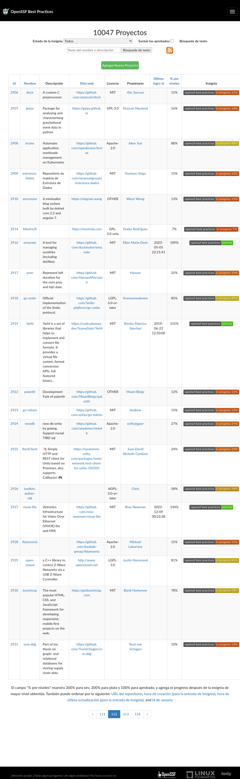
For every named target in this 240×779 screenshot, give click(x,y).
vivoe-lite (30, 507)
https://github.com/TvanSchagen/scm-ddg (86, 649)
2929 (14, 560)
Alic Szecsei (135, 92)
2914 (14, 229)
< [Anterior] (93, 714)
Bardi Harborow (135, 590)
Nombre (30, 83)
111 (102, 714)
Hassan (135, 273)
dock (30, 92)
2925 (14, 449)
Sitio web (87, 83)
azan (30, 273)
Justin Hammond (135, 560)
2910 (14, 199)
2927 (14, 507)
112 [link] (114, 714)
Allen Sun (135, 143)
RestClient (29, 449)
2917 (14, 273)
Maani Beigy (135, 392)
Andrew (135, 410)
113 (126, 714)
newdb (30, 423)
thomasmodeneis (135, 298)
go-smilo (30, 298)
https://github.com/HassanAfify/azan (86, 277)
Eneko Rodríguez (135, 229)
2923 (14, 410)
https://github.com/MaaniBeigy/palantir (87, 396)
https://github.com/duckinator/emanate (87, 247)
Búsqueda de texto (193, 41)
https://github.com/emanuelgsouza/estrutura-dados (87, 178)
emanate (30, 242)
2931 (14, 644)
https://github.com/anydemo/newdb (87, 428)
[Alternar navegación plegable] (232, 12)
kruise (29, 143)
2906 (14, 92)
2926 (14, 489)
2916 (14, 242)
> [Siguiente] (147, 714)
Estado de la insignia (48, 41)
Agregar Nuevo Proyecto (120, 65)
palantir (29, 392)
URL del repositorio (127, 694)
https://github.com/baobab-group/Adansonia (86, 546)
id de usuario (162, 700)
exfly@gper (135, 423)
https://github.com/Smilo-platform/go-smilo (87, 303)
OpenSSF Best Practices (32, 11)
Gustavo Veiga (135, 173)
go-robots (30, 410)
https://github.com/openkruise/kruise (86, 148)
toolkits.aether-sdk (30, 493)
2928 (14, 542)
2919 (14, 323)
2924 (14, 423)
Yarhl (30, 323)
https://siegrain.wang (87, 199)
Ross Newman (135, 507)
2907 (14, 108)
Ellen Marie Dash (135, 242)
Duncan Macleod (135, 108)
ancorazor (30, 199)
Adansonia (29, 542)
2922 (14, 392)
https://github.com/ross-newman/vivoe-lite (87, 511)
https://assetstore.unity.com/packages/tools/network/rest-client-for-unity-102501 (86, 458)
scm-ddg (30, 644)
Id (14, 83)
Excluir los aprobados (154, 41)
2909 (14, 173)
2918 (14, 298)
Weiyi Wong (135, 199)
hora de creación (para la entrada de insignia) (180, 694)
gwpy (30, 108)
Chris (135, 489)
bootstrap (30, 590)
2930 (14, 590)
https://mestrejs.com (86, 229)
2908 (14, 143)
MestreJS (30, 229)
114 (137, 714)
